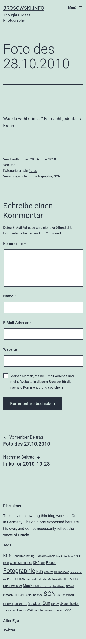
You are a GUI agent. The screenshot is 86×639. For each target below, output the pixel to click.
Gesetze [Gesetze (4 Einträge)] (48, 571)
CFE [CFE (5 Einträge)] (78, 556)
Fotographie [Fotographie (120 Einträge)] (19, 570)
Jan (12, 165)
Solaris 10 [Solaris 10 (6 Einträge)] (20, 603)
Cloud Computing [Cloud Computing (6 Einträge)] (21, 562)
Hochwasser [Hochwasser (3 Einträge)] (76, 572)
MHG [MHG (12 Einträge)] (74, 579)
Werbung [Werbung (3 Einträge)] (49, 610)
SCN (57, 176)
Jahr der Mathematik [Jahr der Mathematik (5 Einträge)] (49, 579)
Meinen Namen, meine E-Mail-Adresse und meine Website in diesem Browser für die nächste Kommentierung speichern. (42, 381)
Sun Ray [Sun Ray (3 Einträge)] (55, 604)
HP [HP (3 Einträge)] (4, 579)
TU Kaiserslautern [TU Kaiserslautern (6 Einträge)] (14, 610)
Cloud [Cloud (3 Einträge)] (6, 563)
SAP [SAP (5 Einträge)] (22, 595)
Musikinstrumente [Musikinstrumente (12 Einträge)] (37, 585)
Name (9, 296)
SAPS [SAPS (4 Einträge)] (29, 595)
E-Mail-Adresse (17, 322)
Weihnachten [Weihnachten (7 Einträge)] (36, 610)
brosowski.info (23, 8)
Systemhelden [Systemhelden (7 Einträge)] (69, 603)
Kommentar (14, 243)
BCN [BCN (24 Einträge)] (7, 555)
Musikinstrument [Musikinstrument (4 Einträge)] (12, 586)
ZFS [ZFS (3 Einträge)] (62, 610)
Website (10, 349)
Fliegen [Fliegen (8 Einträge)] (51, 563)
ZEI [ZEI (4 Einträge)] (57, 610)
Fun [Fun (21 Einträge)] (39, 571)
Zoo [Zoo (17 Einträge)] (68, 610)
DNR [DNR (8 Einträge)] (36, 563)
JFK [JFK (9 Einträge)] (66, 579)
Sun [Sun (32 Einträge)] (46, 603)
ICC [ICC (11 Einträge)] (15, 579)
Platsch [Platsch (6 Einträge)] (8, 595)
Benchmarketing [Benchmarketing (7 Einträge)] (24, 556)
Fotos (33, 171)
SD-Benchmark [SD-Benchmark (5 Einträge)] (65, 595)
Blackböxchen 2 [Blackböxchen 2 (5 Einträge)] (65, 556)
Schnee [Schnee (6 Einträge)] (38, 595)
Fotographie (43, 176)
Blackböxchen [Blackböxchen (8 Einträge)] (45, 556)
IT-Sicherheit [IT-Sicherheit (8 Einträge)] (27, 579)
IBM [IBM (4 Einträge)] (9, 579)
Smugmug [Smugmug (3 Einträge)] (8, 604)
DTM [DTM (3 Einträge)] (42, 563)
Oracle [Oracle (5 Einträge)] (70, 585)
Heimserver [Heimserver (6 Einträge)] (61, 571)
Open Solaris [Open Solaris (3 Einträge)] (58, 586)
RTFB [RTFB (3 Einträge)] (16, 595)
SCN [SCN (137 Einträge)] (50, 593)
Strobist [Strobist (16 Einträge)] (34, 603)
